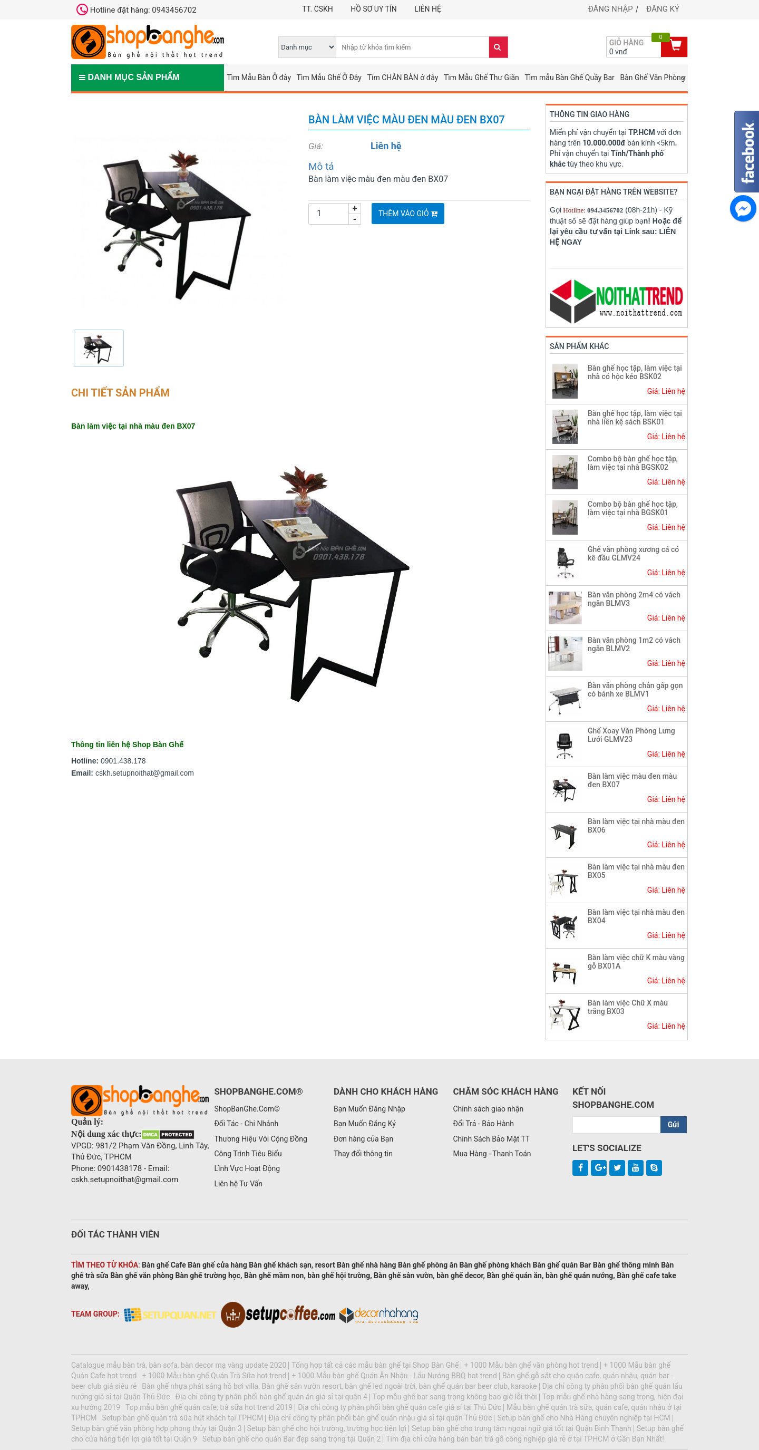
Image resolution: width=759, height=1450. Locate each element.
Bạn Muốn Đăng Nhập (369, 1109)
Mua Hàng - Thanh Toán (492, 1153)
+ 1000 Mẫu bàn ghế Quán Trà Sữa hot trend (214, 1375)
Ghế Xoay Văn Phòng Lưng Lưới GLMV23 (631, 735)
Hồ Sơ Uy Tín (373, 9)
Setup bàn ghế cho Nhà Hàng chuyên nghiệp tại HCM (583, 1418)
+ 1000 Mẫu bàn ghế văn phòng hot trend (531, 1365)
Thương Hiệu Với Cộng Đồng (260, 1139)
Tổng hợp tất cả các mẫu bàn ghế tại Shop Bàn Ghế (375, 1365)
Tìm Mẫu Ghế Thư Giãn (481, 77)
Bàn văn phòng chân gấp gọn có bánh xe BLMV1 (635, 689)
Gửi (673, 1124)
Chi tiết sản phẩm (120, 392)
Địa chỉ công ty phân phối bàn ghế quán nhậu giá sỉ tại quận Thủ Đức (380, 1418)
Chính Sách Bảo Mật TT (491, 1139)
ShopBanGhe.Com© (247, 1109)
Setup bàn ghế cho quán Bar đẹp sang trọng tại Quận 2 (291, 1439)
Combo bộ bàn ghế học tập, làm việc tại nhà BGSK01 (633, 508)
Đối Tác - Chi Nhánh (246, 1123)
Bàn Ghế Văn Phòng (652, 77)
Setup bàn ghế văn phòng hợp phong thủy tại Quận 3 (156, 1428)
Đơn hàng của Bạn (363, 1139)
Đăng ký (662, 9)
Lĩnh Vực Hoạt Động (247, 1168)
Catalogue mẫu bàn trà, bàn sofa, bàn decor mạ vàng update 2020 (178, 1365)
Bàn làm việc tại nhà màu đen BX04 (636, 916)
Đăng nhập (610, 9)
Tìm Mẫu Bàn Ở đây (259, 77)
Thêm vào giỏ (407, 213)
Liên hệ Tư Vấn (238, 1184)
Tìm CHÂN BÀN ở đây (403, 77)
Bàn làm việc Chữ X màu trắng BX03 (628, 1007)
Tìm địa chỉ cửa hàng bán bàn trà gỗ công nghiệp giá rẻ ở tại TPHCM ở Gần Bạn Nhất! (525, 1439)
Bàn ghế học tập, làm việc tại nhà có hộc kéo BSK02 (635, 372)
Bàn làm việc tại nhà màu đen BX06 (636, 825)
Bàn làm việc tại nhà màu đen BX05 (636, 871)
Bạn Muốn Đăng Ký (365, 1123)
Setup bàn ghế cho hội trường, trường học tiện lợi (326, 1428)
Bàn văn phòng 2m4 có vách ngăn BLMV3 (634, 599)
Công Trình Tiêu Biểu (247, 1153)
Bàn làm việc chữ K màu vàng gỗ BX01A (636, 961)
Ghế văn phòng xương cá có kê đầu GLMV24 (633, 553)
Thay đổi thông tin (363, 1153)
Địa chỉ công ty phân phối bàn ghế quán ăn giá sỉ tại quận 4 (271, 1397)
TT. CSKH (317, 9)
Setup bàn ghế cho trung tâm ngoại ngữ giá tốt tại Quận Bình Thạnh (521, 1428)
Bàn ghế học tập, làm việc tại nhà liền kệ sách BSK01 (635, 417)
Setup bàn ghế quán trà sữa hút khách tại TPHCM (183, 1418)
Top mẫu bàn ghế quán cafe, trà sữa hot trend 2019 (209, 1407)
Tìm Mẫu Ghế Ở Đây (329, 77)
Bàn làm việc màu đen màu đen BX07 (632, 780)
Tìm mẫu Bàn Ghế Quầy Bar (569, 77)
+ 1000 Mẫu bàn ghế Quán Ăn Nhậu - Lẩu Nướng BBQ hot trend (394, 1375)
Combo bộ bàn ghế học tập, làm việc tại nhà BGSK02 (633, 463)
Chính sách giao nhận (488, 1109)
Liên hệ (427, 9)
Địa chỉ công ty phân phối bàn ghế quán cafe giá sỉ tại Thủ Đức (399, 1407)
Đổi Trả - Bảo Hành (483, 1123)
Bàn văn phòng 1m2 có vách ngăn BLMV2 (634, 644)
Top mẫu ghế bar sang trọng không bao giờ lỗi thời (455, 1397)
